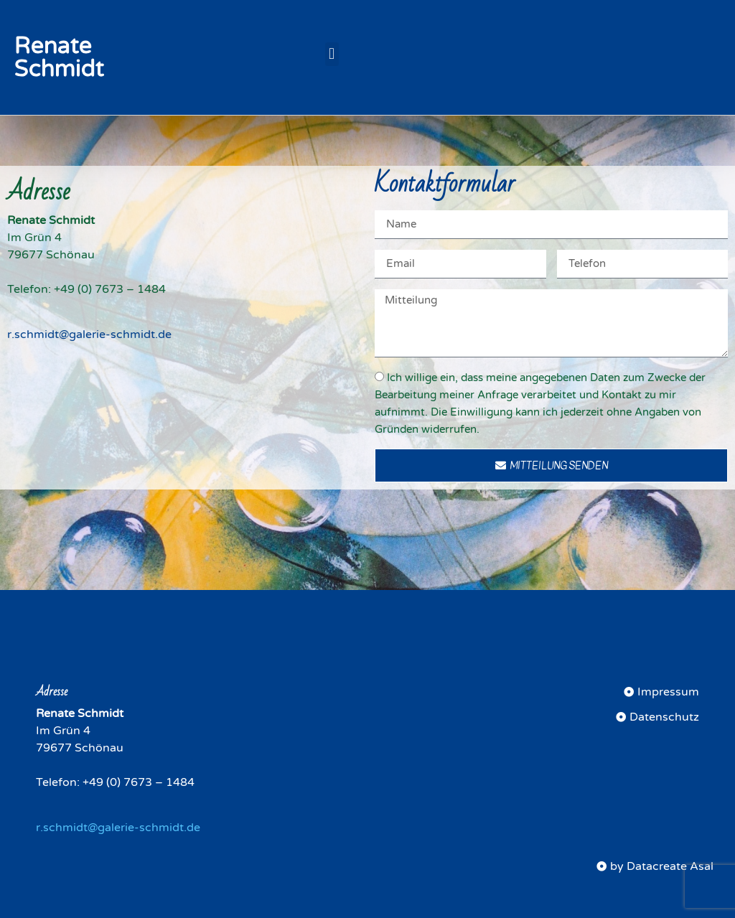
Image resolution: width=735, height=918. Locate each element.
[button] (332, 54)
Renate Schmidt (59, 57)
